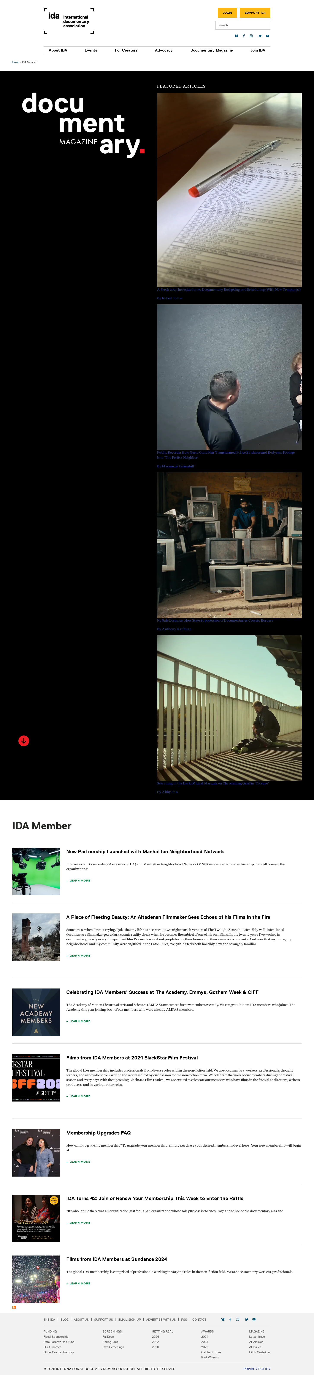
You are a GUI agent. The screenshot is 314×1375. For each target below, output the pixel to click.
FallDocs (109, 1336)
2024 (155, 1336)
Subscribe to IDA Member (14, 1307)
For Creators (126, 50)
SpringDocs (111, 1341)
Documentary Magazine (210, 50)
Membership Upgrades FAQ (99, 1133)
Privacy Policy (254, 1369)
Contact (202, 1319)
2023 (203, 1341)
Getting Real (162, 1331)
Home (16, 62)
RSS (186, 1319)
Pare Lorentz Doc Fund (61, 1341)
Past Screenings (114, 1346)
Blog (67, 1319)
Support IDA (252, 13)
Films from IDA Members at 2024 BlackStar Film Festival (132, 1058)
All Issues (253, 1346)
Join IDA (255, 50)
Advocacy (163, 50)
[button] (24, 740)
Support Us (106, 1319)
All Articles (254, 1341)
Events (92, 50)
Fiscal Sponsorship (58, 1336)
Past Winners (209, 1357)
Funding (52, 1331)
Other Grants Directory (61, 1352)
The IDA (51, 1319)
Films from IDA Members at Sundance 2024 (117, 1259)
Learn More (80, 880)
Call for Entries (210, 1352)
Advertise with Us (163, 1319)
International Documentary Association (71, 21)
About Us (83, 1319)
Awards (206, 1331)
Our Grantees (54, 1346)
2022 (155, 1341)
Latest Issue (254, 1336)
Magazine (254, 1331)
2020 (155, 1346)
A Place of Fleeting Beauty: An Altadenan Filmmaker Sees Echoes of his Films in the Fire (169, 917)
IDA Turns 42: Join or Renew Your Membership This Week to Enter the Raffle (155, 1198)
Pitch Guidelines (257, 1352)
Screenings (113, 1331)
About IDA (60, 50)
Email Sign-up (132, 1319)
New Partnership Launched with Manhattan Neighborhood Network (145, 851)
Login (225, 13)
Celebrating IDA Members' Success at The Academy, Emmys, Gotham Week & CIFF (163, 992)
